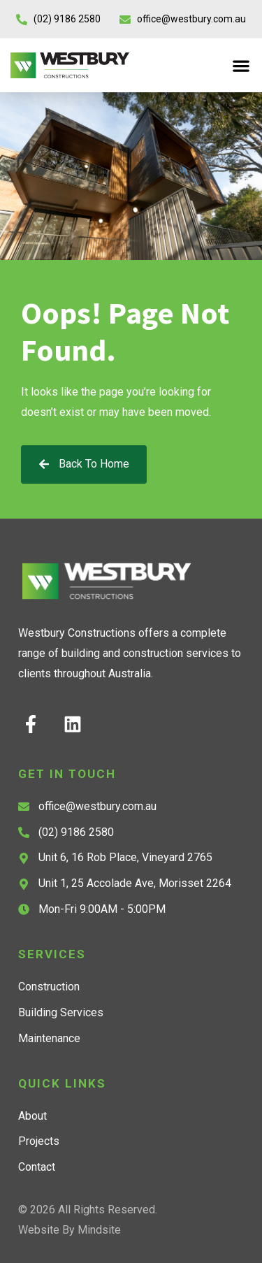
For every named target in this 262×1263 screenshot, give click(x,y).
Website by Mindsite (69, 1229)
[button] (240, 65)
